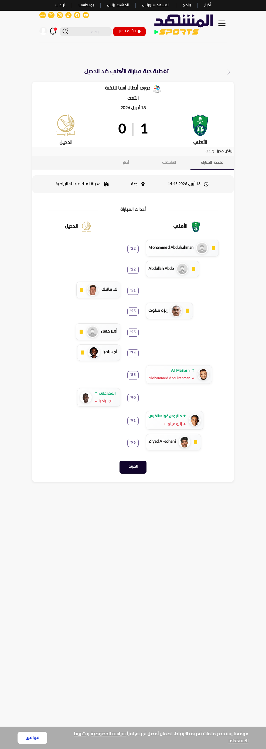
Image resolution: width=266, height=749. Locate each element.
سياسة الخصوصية (108, 734)
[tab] (212, 162)
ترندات (60, 5)
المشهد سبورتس (155, 5)
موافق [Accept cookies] (32, 738)
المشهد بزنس (118, 5)
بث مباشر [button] (129, 31)
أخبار (207, 5)
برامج (187, 5)
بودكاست (86, 5)
